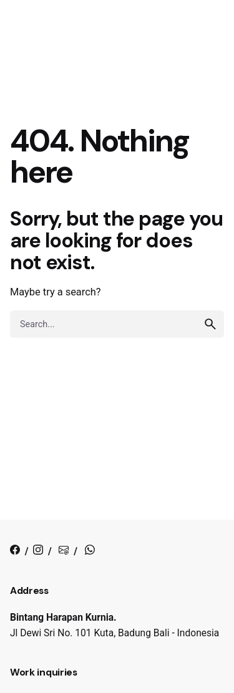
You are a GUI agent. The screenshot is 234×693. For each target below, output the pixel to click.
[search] (210, 324)
